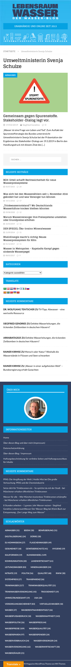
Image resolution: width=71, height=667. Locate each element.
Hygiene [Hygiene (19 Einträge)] (58, 548)
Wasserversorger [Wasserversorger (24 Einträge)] (45, 640)
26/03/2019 (10, 224)
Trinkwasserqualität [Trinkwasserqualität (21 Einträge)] (42, 585)
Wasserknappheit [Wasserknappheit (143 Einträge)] (48, 616)
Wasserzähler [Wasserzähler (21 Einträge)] (14, 653)
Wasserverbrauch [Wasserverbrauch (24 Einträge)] (17, 640)
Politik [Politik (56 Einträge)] (27, 573)
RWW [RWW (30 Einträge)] (60, 573)
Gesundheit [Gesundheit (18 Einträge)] (13, 548)
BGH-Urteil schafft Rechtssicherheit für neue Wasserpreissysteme (29, 181)
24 (20, 187)
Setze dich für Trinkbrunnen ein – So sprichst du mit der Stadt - (32, 488)
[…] (43, 144)
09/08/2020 (10, 212)
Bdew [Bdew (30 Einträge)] (29, 530)
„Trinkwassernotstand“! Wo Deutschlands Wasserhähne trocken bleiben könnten (27, 206)
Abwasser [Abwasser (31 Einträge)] (12, 530)
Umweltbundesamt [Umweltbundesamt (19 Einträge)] (17, 598)
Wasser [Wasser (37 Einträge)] (11, 610)
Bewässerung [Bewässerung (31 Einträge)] (48, 530)
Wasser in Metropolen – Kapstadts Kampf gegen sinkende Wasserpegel (31, 250)
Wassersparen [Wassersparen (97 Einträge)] (14, 634)
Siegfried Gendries (31, 125)
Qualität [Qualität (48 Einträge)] (44, 573)
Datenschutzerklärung (13, 448)
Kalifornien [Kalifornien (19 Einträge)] (13, 555)
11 (20, 224)
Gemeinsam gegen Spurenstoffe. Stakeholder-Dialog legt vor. (30, 118)
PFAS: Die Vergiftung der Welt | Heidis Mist (23, 479)
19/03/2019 (12, 125)
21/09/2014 (10, 232)
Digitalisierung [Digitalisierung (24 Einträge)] (15, 536)
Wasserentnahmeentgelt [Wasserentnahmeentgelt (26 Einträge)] (37, 610)
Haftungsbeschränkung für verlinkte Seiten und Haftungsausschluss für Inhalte (35, 460)
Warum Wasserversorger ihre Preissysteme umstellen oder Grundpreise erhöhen (35, 218)
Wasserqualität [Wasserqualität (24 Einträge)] (40, 628)
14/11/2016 (10, 201)
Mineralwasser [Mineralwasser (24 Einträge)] (41, 567)
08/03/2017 (10, 255)
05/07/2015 (10, 187)
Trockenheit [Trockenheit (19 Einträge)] (50, 591)
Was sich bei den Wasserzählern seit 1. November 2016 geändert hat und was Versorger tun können (35, 195)
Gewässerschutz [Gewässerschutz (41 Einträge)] (37, 548)
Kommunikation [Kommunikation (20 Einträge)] (16, 561)
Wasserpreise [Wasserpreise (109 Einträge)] (15, 628)
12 (20, 212)
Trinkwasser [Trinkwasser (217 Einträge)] (14, 585)
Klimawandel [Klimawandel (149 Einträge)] (36, 555)
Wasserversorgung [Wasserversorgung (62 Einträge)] (18, 647)
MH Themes (60, 664)
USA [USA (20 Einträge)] (38, 598)
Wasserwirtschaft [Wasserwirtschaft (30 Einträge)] (47, 647)
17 (20, 201)
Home (6, 437)
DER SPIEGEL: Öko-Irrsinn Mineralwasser (27, 228)
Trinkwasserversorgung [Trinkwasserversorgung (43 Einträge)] (21, 591)
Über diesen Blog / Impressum (17, 453)
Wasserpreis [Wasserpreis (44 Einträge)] (37, 622)
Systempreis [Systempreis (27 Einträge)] (13, 579)
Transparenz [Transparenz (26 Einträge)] (35, 579)
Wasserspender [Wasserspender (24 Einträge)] (39, 634)
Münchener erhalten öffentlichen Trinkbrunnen (25, 491)
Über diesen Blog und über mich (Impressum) (24, 443)
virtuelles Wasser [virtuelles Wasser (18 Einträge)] (51, 604)
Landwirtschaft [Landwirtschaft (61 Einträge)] (42, 561)
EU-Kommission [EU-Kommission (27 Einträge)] (15, 542)
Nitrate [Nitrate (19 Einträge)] (11, 573)
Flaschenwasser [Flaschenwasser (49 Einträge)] (41, 542)
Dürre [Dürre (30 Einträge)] (35, 536)
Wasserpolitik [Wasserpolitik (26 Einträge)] (15, 622)
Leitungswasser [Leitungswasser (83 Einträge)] (15, 567)
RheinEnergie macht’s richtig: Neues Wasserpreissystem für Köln (24, 238)
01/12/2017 (10, 244)
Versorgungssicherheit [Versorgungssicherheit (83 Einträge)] (20, 604)
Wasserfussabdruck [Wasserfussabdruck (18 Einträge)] (18, 616)
